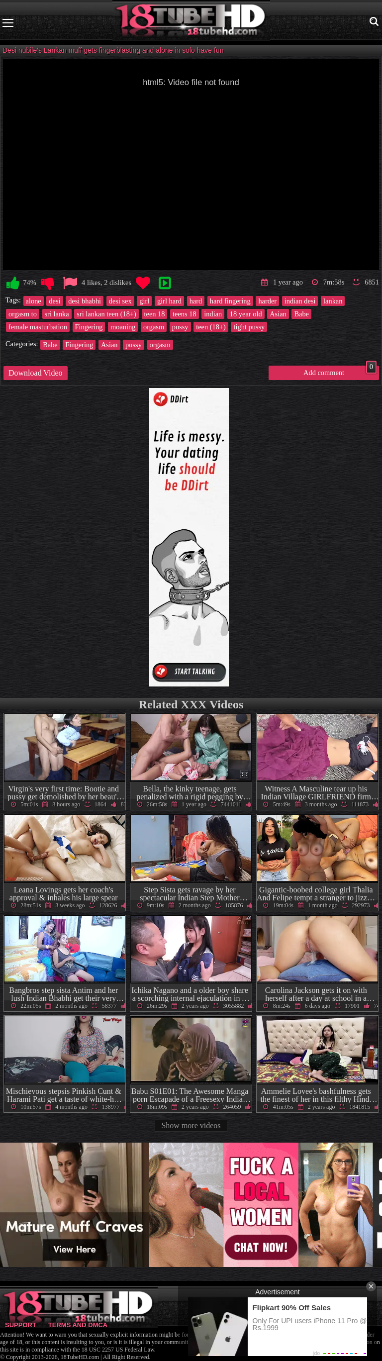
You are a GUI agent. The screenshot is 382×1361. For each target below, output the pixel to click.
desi (54, 301)
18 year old (246, 314)
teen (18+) (211, 327)
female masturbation (37, 327)
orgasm (153, 327)
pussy (180, 327)
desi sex (120, 301)
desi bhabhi (84, 301)
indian (213, 314)
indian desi (300, 301)
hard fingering (230, 301)
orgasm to (22, 314)
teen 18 (154, 314)
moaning (122, 327)
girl (144, 301)
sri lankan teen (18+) (106, 314)
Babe (301, 314)
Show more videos (190, 1125)
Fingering (89, 327)
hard (196, 301)
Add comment (340, 371)
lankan (332, 301)
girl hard (169, 301)
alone (33, 301)
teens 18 (184, 314)
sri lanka (57, 314)
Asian (278, 314)
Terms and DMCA (77, 1325)
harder (267, 301)
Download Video (35, 373)
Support (20, 1325)
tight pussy (249, 327)
